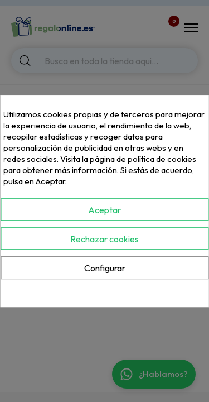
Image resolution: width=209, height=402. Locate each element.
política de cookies (162, 159)
